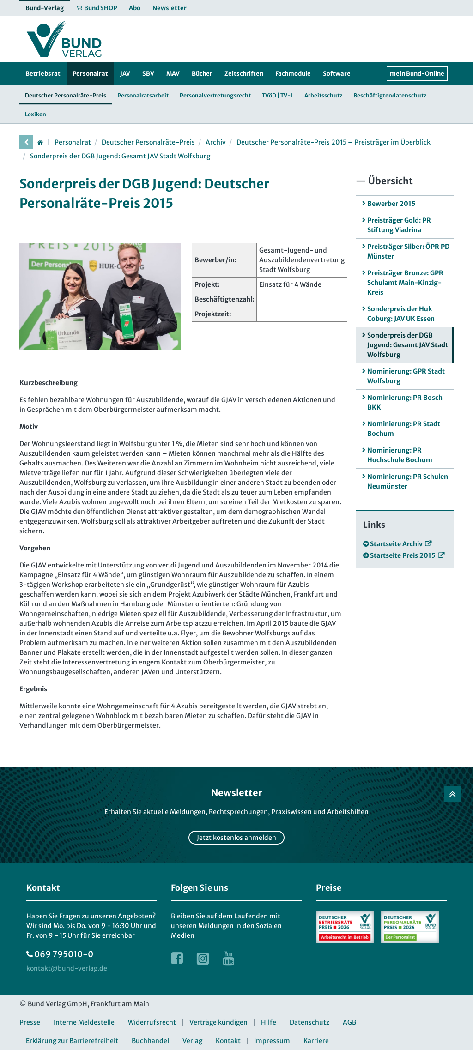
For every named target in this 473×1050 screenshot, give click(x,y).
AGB (349, 1022)
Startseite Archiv (396, 544)
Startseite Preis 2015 (403, 555)
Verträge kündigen (218, 1022)
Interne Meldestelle (84, 1022)
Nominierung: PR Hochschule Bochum (399, 455)
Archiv (216, 142)
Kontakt (228, 1041)
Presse (29, 1022)
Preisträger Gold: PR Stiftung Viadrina (399, 225)
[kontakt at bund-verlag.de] (66, 968)
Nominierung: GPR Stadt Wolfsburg (406, 376)
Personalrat (73, 142)
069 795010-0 (63, 954)
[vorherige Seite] (26, 142)
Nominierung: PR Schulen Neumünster (407, 481)
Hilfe (268, 1022)
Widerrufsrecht (152, 1022)
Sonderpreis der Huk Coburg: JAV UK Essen (401, 314)
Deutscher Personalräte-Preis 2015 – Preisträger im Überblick (333, 142)
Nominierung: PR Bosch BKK (405, 402)
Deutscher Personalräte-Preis (148, 142)
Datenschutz (309, 1022)
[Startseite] (40, 142)
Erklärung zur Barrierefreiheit (72, 1041)
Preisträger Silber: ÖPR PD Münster (408, 251)
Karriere (316, 1041)
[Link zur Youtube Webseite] (229, 958)
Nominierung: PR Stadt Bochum (403, 429)
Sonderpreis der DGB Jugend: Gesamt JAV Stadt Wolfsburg (120, 156)
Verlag (192, 1041)
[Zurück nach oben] (452, 794)
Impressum (272, 1041)
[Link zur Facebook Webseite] (177, 958)
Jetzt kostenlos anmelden (236, 837)
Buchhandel (150, 1041)
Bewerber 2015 (391, 203)
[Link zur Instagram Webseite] (203, 958)
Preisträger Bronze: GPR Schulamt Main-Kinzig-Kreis (405, 282)
